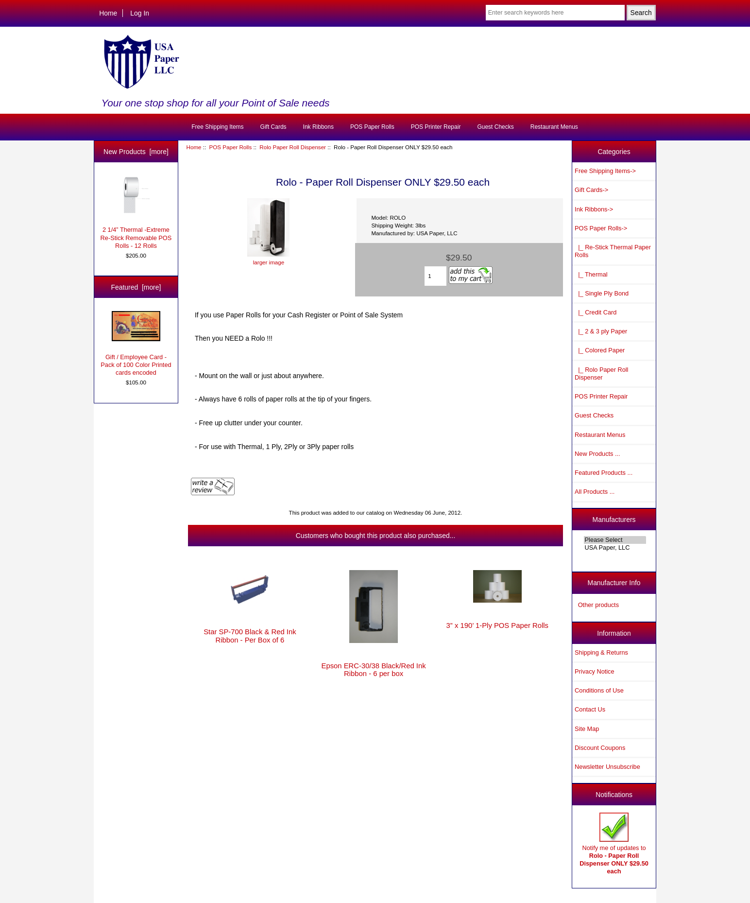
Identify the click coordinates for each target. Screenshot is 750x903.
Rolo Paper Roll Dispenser (292, 147)
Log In (139, 13)
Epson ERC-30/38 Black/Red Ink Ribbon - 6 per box (374, 669)
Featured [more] (136, 287)
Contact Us (590, 709)
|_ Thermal (591, 274)
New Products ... (597, 453)
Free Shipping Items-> (605, 170)
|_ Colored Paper (600, 350)
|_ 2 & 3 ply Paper (601, 331)
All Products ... (594, 491)
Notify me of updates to (614, 844)
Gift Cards (273, 126)
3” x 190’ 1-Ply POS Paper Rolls (497, 625)
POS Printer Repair (436, 126)
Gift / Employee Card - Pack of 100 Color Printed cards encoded (136, 343)
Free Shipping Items (217, 126)
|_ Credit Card (595, 312)
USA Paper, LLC (615, 548)
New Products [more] (136, 152)
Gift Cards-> (591, 189)
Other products (598, 604)
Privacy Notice (594, 671)
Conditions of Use (599, 690)
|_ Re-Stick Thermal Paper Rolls (613, 251)
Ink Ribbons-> (594, 209)
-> (601, 228)
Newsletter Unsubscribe (607, 766)
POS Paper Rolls (230, 147)
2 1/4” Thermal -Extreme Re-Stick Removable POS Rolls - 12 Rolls (136, 212)
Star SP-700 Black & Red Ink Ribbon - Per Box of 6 (250, 635)
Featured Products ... (603, 472)
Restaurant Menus (554, 126)
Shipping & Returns (601, 652)
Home (108, 13)
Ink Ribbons (318, 126)
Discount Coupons (600, 747)
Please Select (615, 540)
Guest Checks (495, 126)
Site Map (587, 728)
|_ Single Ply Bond (602, 293)
